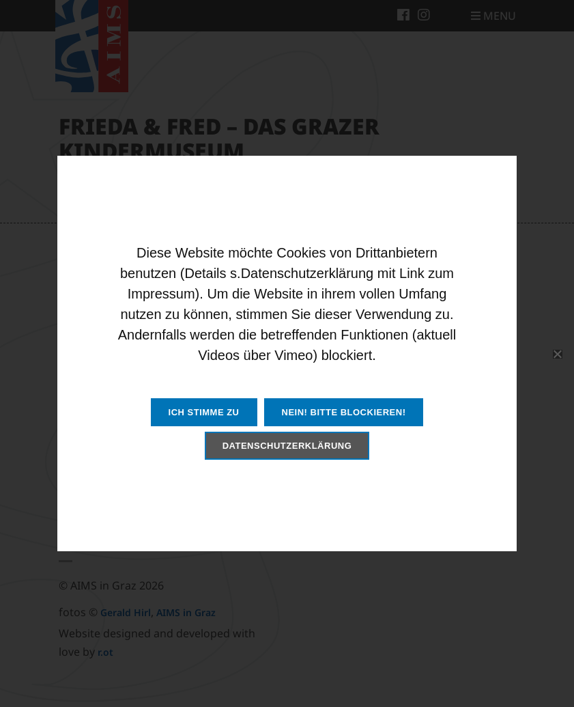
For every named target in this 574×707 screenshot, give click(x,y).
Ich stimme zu (204, 412)
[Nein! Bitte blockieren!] (557, 354)
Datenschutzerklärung (287, 446)
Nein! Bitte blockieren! (344, 412)
